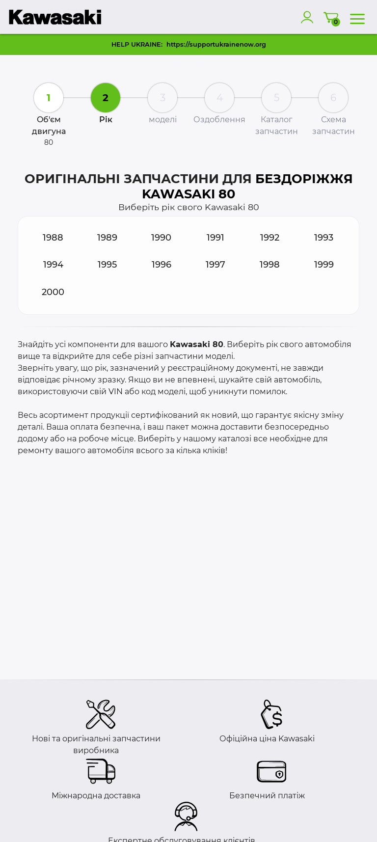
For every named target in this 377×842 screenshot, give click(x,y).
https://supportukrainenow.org (216, 44)
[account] (309, 17)
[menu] (357, 17)
